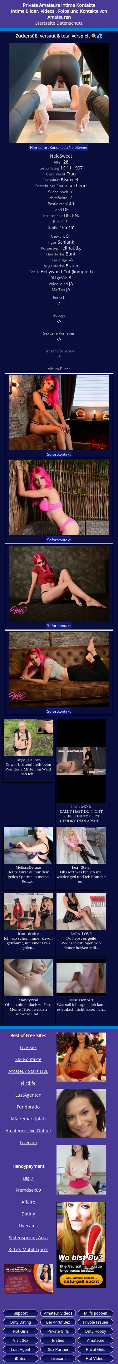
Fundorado (28, 1107)
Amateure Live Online (28, 1131)
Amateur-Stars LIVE (28, 1071)
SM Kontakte (28, 1059)
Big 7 (28, 1178)
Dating (28, 1214)
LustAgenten (28, 1095)
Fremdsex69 (28, 1190)
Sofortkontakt (59, 454)
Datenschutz (70, 23)
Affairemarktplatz (28, 1119)
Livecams (28, 1226)
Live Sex (28, 1047)
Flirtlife (28, 1083)
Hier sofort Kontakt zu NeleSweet (58, 147)
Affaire (28, 1202)
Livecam (28, 1142)
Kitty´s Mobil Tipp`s (28, 1249)
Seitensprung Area (28, 1237)
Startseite (45, 23)
